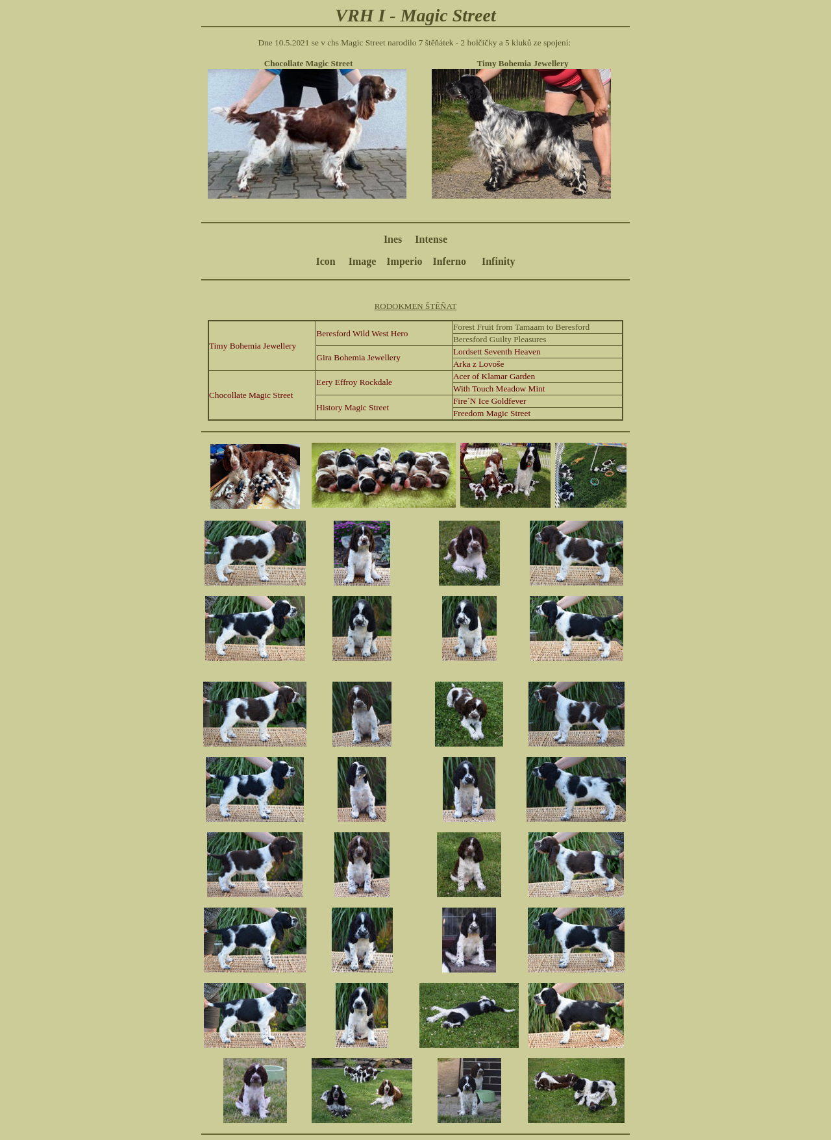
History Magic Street (352, 407)
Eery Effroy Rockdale (354, 382)
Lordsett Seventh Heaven (497, 351)
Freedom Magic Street (491, 413)
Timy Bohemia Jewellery (252, 346)
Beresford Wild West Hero (362, 333)
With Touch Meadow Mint (499, 388)
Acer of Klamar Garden (494, 376)
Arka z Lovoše (478, 364)
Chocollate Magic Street (251, 395)
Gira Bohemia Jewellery (358, 357)
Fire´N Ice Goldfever (490, 401)
